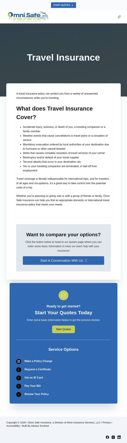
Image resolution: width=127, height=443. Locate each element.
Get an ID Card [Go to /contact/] (33, 377)
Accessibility (13, 425)
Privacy (107, 422)
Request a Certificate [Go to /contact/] (37, 369)
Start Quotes (63, 5)
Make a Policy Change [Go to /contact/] (38, 361)
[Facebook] (107, 437)
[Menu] (119, 16)
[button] (63, 260)
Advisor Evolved (40, 425)
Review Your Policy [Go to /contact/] (36, 394)
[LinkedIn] (119, 437)
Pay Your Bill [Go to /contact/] (32, 385)
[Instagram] (113, 437)
